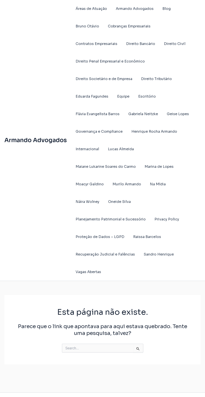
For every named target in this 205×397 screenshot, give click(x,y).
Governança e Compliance (98, 131)
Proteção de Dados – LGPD (130, 219)
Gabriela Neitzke (140, 114)
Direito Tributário (153, 79)
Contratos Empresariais (145, 26)
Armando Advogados (35, 131)
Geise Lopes (173, 114)
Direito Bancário (89, 43)
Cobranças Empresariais (96, 26)
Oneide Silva (86, 201)
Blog (162, 8)
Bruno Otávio (185, 8)
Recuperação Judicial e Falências (104, 236)
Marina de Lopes (156, 166)
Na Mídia (153, 184)
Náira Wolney (180, 184)
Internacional (86, 149)
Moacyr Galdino (89, 184)
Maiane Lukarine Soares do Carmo (105, 166)
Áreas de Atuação (90, 8)
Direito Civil (121, 43)
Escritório (142, 96)
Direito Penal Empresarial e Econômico (109, 61)
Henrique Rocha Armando (151, 131)
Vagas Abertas (87, 254)
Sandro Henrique (156, 236)
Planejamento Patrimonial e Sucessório (139, 201)
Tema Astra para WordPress (149, 386)
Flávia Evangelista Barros (97, 114)
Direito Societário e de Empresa (103, 79)
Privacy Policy (87, 219)
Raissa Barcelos (176, 219)
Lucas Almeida (118, 149)
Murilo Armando (124, 184)
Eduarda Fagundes (91, 96)
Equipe (120, 96)
